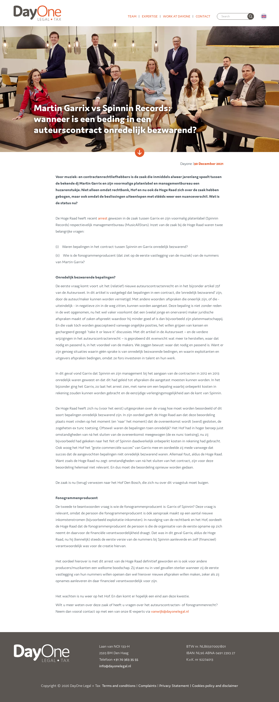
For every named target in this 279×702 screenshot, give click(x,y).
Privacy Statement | (175, 685)
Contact (203, 16)
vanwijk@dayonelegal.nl (170, 611)
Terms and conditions (118, 685)
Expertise (150, 16)
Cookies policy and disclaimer (215, 685)
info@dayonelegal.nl (115, 666)
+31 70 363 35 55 (125, 659)
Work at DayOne (176, 16)
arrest (102, 218)
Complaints (147, 685)
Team (132, 16)
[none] (250, 16)
